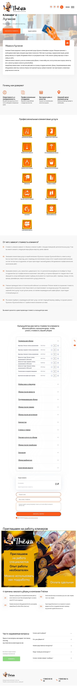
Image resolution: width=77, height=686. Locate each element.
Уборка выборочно (51, 210)
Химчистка (27, 179)
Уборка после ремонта (27, 147)
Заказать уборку (38, 514)
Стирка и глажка (51, 179)
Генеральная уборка (27, 132)
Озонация (27, 210)
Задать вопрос (32, 31)
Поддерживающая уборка (51, 148)
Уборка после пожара (27, 163)
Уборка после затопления (51, 163)
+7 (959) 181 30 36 (61, 7)
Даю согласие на (28, 518)
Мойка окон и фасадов (51, 132)
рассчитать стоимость (11, 31)
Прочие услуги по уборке (27, 194)
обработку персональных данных (31, 518)
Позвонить (11, 659)
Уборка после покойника (51, 194)
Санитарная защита (27, 225)
